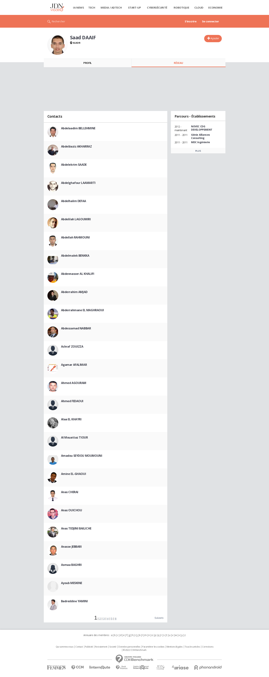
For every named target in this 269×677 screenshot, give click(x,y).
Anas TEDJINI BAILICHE (76, 528)
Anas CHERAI (69, 492)
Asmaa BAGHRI (71, 565)
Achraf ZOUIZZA (72, 347)
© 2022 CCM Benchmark (134, 650)
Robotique (181, 7)
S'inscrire (191, 21)
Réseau (178, 63)
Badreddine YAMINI (74, 601)
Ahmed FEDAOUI (72, 401)
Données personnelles (129, 647)
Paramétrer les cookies (153, 647)
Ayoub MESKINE (71, 583)
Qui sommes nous (64, 647)
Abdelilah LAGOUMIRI (76, 219)
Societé (112, 647)
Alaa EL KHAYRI (71, 419)
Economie (215, 7)
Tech (91, 7)
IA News (78, 7)
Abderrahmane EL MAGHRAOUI (82, 310)
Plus (198, 150)
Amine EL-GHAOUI (73, 474)
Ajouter (215, 38)
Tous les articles (192, 647)
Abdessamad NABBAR (76, 328)
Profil (87, 63)
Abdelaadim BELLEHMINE (78, 128)
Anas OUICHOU (71, 510)
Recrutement (101, 647)
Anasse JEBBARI (71, 547)
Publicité (89, 647)
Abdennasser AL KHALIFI (77, 274)
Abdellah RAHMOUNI (75, 237)
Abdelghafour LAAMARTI (78, 183)
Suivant (158, 617)
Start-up (134, 7)
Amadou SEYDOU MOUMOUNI (81, 456)
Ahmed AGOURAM (73, 383)
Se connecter (210, 21)
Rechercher (58, 21)
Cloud (198, 7)
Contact (79, 647)
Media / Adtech (111, 7)
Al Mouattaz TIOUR (74, 437)
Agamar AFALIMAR (74, 365)
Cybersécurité (157, 7)
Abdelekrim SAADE (74, 165)
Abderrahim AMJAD (74, 292)
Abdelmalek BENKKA (75, 256)
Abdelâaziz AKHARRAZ (76, 146)
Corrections (207, 647)
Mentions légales (175, 647)
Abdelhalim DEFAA (73, 201)
